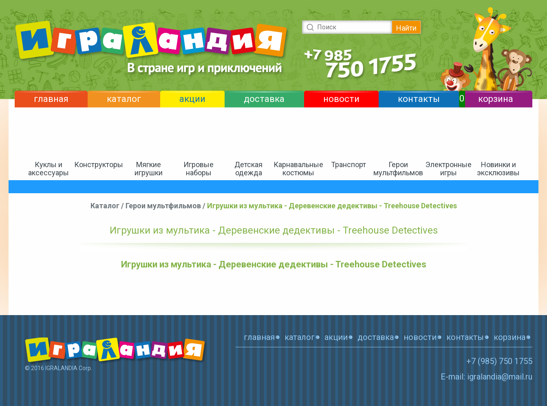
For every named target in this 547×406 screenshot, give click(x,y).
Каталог (104, 205)
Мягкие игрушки (149, 168)
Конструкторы (98, 164)
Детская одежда (248, 168)
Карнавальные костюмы (298, 168)
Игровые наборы (198, 168)
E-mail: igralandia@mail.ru (486, 377)
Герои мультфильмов (398, 168)
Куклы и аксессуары (48, 168)
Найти (406, 28)
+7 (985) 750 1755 (499, 361)
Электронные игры (449, 168)
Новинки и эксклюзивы (498, 168)
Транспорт (348, 164)
